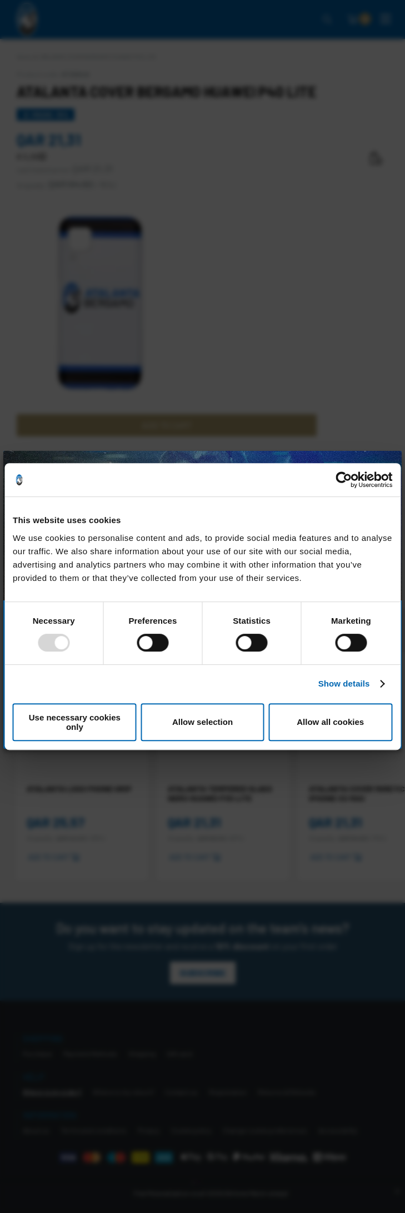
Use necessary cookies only (75, 722)
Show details (344, 683)
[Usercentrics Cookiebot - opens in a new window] (343, 479)
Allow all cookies (330, 722)
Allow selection (202, 722)
